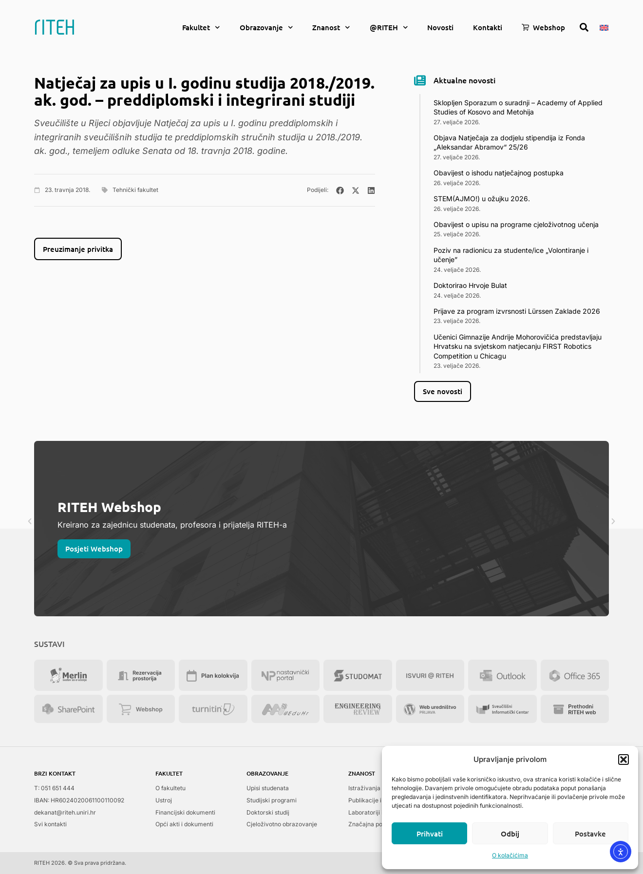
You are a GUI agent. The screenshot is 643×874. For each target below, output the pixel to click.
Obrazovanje (266, 27)
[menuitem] (604, 27)
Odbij (510, 833)
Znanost (331, 27)
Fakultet (201, 27)
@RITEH (389, 27)
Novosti (440, 27)
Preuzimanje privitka (78, 249)
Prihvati (429, 833)
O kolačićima (510, 855)
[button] (623, 759)
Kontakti (487, 27)
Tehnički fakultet (135, 189)
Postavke (590, 833)
